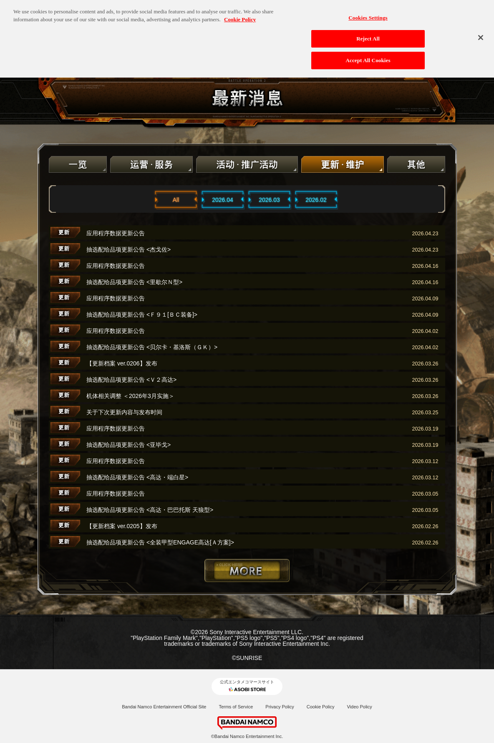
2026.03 (269, 199)
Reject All (368, 35)
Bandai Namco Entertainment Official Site (164, 706)
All (176, 199)
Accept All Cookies (368, 56)
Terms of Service (236, 706)
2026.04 (222, 199)
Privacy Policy (279, 706)
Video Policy (359, 706)
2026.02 (316, 199)
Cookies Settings (367, 13)
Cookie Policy (321, 706)
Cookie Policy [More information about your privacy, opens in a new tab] (240, 16)
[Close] (480, 33)
